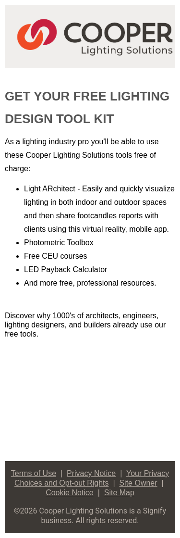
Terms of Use (33, 473)
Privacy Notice (91, 473)
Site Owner (138, 483)
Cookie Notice (70, 492)
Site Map (119, 492)
